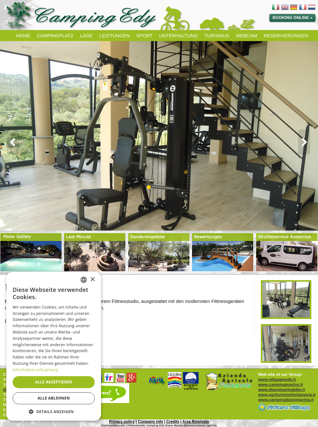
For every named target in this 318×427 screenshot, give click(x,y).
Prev (11, 142)
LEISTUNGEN (114, 35)
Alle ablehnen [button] (54, 398)
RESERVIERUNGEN (286, 35)
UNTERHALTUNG (178, 35)
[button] (54, 411)
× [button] (92, 279)
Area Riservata (195, 421)
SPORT (144, 35)
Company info (150, 421)
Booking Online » (292, 17)
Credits (172, 421)
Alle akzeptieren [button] (53, 382)
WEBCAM (246, 35)
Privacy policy (122, 421)
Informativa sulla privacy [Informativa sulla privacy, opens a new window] (35, 369)
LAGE (86, 35)
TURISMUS (216, 35)
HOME (23, 35)
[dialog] (53, 346)
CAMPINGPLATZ (55, 35)
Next (307, 142)
